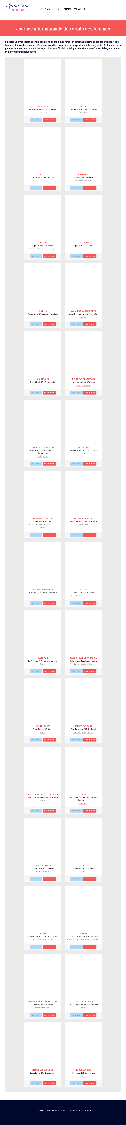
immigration (54, 249)
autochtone (95, 939)
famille (29, 249)
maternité (42, 524)
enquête (78, 385)
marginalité (88, 181)
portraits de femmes (83, 939)
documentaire (71, 939)
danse (45, 456)
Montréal (36, 249)
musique (34, 524)
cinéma (80, 524)
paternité (83, 249)
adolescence (42, 112)
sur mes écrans (49, 119)
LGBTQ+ (56, 524)
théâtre (89, 664)
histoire (83, 453)
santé (86, 524)
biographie (83, 112)
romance (42, 528)
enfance (90, 732)
